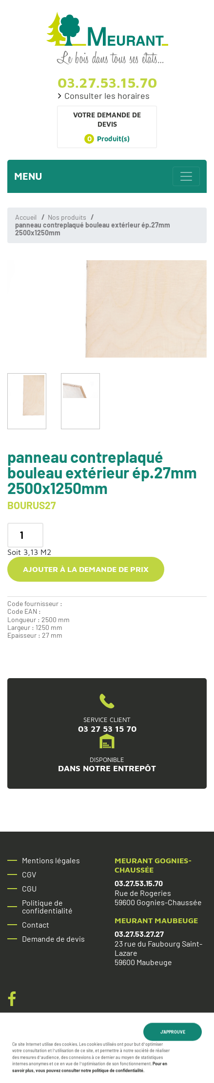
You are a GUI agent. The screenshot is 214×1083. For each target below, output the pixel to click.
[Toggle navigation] (186, 176)
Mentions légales (51, 860)
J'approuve (172, 1033)
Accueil (26, 217)
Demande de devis (53, 939)
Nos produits (67, 217)
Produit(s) (107, 139)
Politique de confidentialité (47, 906)
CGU (29, 889)
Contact (35, 925)
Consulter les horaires (107, 96)
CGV (29, 874)
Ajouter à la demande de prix (86, 569)
